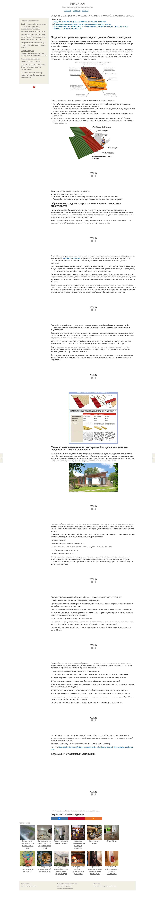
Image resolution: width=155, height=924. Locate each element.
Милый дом (77, 3)
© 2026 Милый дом (25, 883)
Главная (67, 10)
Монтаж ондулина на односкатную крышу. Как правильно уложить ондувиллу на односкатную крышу (91, 26)
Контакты (59, 883)
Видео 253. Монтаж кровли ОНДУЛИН (68, 29)
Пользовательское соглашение (69, 883)
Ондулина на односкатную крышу (92, 810)
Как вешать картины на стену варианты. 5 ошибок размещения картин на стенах (33, 75)
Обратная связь (97, 883)
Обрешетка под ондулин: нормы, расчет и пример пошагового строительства (82, 24)
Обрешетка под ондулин (77, 810)
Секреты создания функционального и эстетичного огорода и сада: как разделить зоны (34, 53)
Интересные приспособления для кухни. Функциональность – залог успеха (33, 45)
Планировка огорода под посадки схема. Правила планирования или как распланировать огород (33, 37)
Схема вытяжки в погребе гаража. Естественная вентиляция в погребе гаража (33, 67)
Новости (76, 10)
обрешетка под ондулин (71, 258)
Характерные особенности (63, 810)
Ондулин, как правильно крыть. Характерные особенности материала (80, 22)
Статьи (85, 10)
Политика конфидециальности (64, 886)
